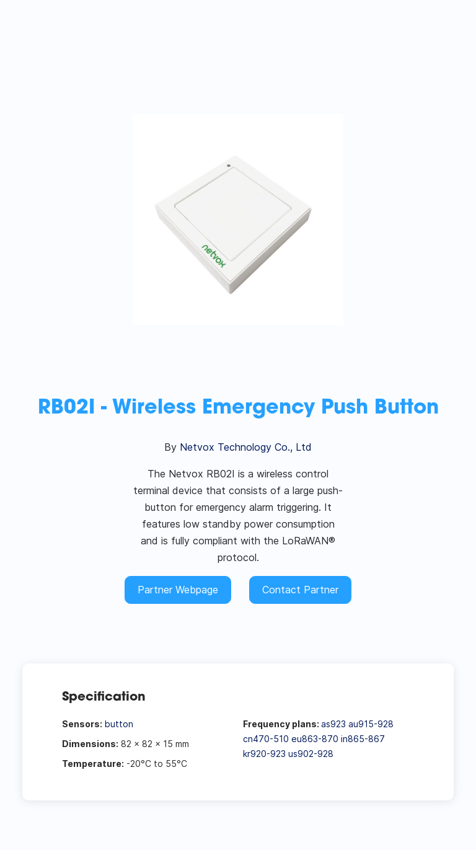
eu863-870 (314, 738)
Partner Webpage (178, 589)
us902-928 (310, 753)
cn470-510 (266, 738)
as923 (333, 724)
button (119, 724)
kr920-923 (264, 753)
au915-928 (371, 724)
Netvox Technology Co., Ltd (246, 447)
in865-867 (363, 738)
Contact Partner (300, 589)
